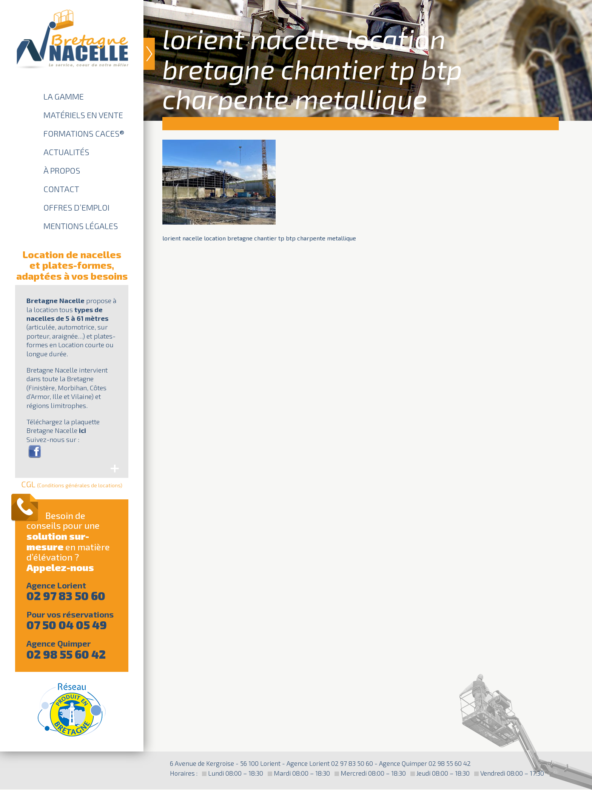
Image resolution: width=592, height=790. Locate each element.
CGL (71, 484)
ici (82, 430)
